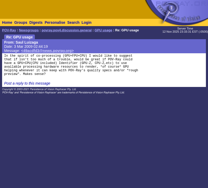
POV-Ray (9, 30)
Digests (36, 22)
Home (7, 22)
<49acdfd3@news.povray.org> (47, 51)
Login (86, 22)
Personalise (55, 22)
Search (73, 22)
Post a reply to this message (27, 83)
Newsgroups (29, 30)
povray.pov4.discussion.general (67, 30)
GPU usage (103, 30)
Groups (20, 22)
